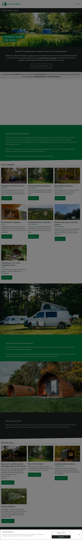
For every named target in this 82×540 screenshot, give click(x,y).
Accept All (61, 536)
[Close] (79, 534)
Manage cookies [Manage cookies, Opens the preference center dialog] (61, 533)
